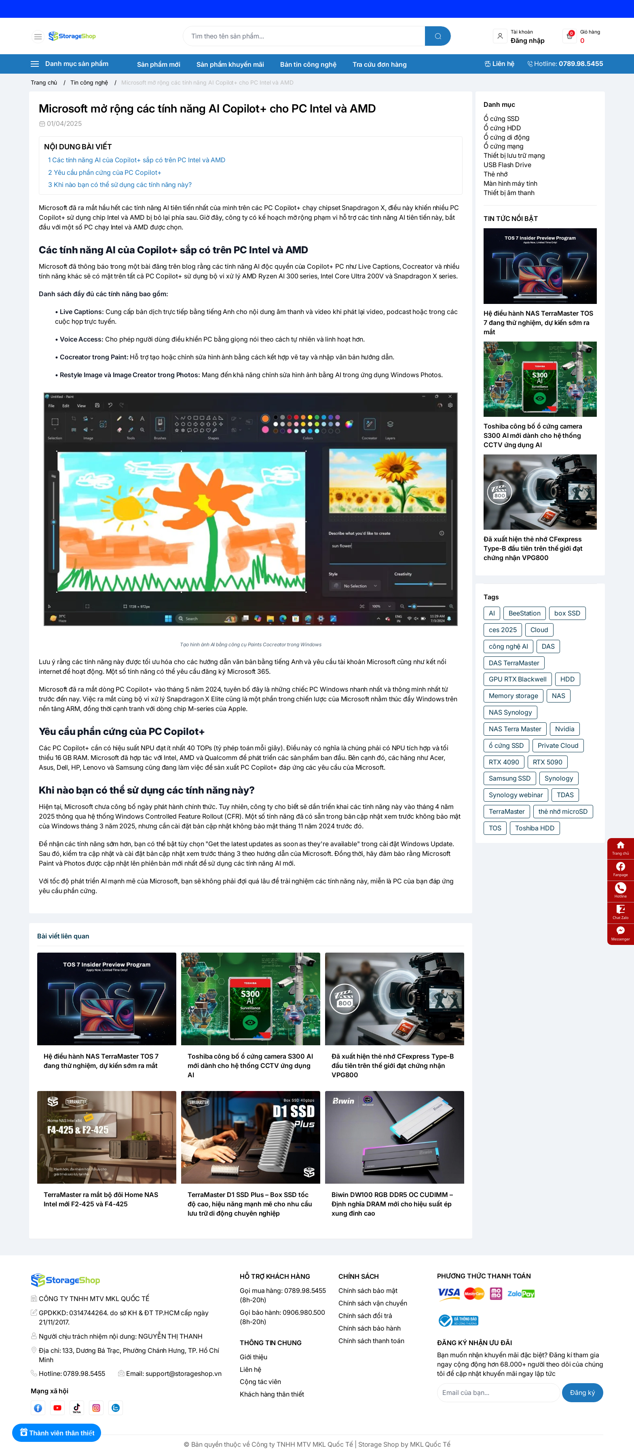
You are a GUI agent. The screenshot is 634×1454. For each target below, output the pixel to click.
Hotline (621, 890)
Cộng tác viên (260, 1382)
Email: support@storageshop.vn (174, 1373)
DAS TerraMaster (514, 663)
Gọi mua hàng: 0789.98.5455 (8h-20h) (283, 1295)
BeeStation (525, 613)
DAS (548, 646)
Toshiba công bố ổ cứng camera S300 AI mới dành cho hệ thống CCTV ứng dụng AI (250, 1065)
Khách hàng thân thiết (272, 1394)
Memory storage (513, 696)
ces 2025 (503, 630)
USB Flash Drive (507, 165)
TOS (495, 828)
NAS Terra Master (515, 729)
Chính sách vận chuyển (372, 1303)
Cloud (539, 630)
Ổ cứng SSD (502, 119)
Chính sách (358, 1276)
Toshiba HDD (535, 828)
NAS (558, 696)
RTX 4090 (504, 762)
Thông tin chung (271, 1343)
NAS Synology (510, 712)
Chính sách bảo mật (367, 1290)
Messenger (620, 933)
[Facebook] (38, 1408)
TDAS (565, 795)
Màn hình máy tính (510, 183)
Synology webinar (516, 795)
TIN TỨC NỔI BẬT (511, 218)
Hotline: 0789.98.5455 (72, 1373)
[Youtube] (57, 1408)
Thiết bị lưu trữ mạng (514, 155)
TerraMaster (507, 811)
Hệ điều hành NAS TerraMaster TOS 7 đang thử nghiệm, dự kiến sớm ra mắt (538, 322)
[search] (438, 36)
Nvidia (565, 729)
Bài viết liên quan (63, 936)
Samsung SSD (510, 778)
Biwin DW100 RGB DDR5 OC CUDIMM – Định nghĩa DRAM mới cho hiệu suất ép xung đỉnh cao (392, 1204)
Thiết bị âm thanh (509, 193)
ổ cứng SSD (506, 745)
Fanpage (620, 869)
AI (492, 613)
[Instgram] (96, 1408)
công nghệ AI (508, 646)
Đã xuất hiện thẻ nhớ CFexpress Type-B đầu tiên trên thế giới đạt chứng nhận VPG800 (393, 1065)
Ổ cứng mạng (504, 146)
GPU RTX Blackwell (518, 679)
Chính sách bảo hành (369, 1328)
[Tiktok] (77, 1408)
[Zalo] (116, 1408)
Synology (559, 778)
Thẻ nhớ (495, 174)
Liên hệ (250, 1369)
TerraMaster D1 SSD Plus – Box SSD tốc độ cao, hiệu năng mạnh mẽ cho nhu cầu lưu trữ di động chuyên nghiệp (250, 1204)
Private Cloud (558, 745)
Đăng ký (582, 1392)
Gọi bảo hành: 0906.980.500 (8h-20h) (282, 1317)
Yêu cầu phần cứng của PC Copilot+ (108, 172)
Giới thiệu (253, 1357)
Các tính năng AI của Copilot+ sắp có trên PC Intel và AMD (139, 160)
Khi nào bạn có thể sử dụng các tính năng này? (123, 184)
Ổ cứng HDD (502, 128)
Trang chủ (620, 847)
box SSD (567, 613)
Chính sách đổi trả (365, 1316)
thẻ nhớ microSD (563, 811)
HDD (567, 679)
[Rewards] (56, 1433)
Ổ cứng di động (507, 137)
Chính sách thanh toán (371, 1341)
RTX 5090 (548, 762)
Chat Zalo (620, 912)
